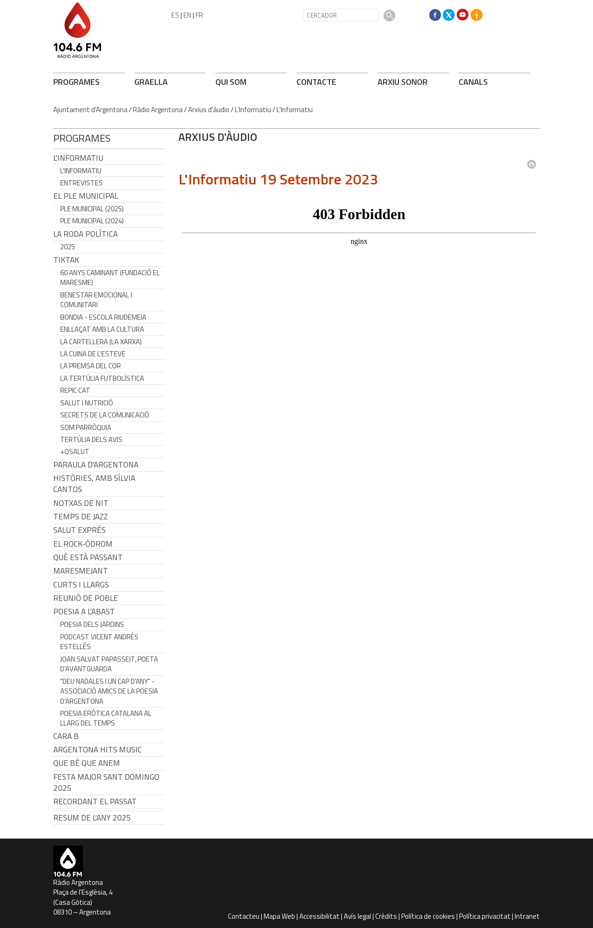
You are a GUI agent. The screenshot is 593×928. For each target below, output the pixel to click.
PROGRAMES (76, 82)
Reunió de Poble (85, 598)
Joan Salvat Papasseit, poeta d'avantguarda (109, 664)
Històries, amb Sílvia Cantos (94, 483)
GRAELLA (151, 82)
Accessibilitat (319, 916)
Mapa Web (279, 916)
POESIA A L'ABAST (84, 612)
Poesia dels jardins (92, 624)
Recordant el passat (95, 801)
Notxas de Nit (80, 503)
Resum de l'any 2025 (92, 818)
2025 (67, 246)
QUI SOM (230, 82)
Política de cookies (428, 916)
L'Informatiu (253, 109)
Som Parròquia (85, 427)
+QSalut (74, 451)
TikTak (66, 260)
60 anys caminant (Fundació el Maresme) (110, 277)
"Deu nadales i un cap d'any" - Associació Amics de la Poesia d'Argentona (109, 691)
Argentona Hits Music (97, 750)
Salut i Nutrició (86, 403)
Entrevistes (81, 182)
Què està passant (88, 557)
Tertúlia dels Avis (91, 439)
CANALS (473, 82)
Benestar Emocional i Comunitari (96, 300)
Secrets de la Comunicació (104, 415)
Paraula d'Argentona (96, 465)
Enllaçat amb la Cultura (102, 329)
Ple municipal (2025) (92, 208)
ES (175, 15)
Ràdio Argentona (158, 109)
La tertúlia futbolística (102, 378)
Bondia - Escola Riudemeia (103, 317)
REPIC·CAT (75, 390)
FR (199, 15)
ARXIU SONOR (403, 82)
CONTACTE (316, 82)
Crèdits (386, 916)
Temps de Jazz (80, 517)
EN (187, 15)
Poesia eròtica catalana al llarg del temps (105, 718)
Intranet (527, 916)
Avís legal (357, 916)
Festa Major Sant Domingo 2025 (106, 782)
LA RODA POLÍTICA (85, 234)
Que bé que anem (86, 763)
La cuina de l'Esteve (93, 353)
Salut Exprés (79, 530)
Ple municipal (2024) (92, 220)
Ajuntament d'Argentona (90, 109)
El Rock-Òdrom (83, 544)
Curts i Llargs (81, 585)
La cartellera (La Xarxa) (101, 341)
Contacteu (243, 916)
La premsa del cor (90, 365)
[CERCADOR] (341, 15)
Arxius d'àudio (208, 109)
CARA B (66, 736)
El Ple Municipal (85, 196)
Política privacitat (485, 916)
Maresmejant (80, 571)
